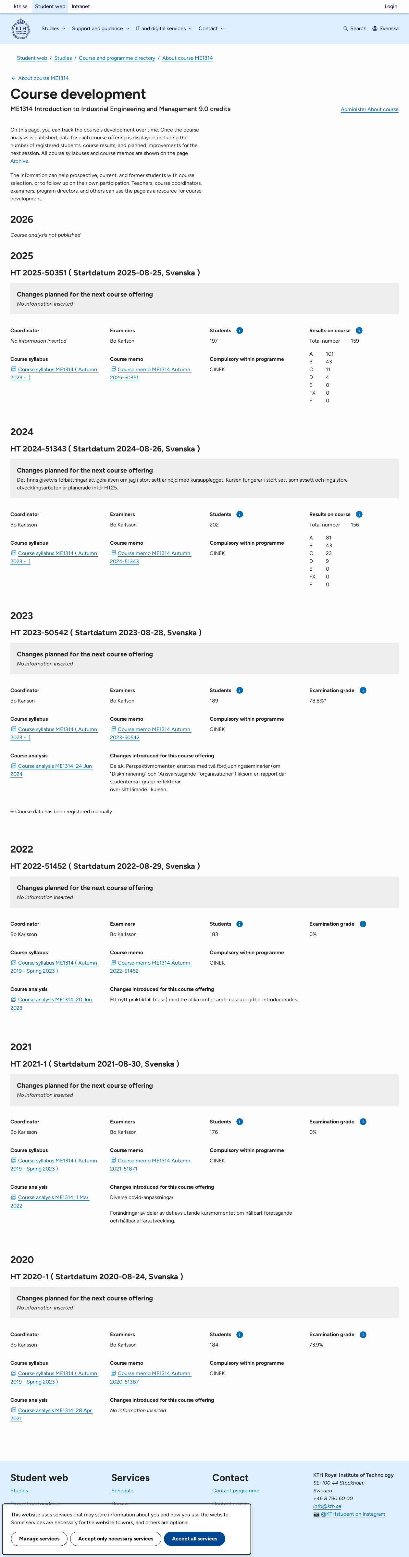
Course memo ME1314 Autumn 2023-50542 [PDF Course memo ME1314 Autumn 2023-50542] (151, 733)
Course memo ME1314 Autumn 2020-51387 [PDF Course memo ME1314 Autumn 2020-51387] (151, 1377)
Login (391, 6)
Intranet (81, 6)
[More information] (239, 330)
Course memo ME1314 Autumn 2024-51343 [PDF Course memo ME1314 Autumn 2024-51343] (151, 557)
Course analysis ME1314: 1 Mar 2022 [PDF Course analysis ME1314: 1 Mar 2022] (50, 1201)
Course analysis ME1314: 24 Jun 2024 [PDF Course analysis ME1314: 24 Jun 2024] (51, 770)
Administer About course (370, 109)
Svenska (389, 28)
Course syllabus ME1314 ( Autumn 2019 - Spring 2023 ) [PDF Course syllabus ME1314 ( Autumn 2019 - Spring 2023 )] (54, 967)
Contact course (230, 1503)
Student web (50, 6)
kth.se (21, 6)
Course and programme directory (117, 58)
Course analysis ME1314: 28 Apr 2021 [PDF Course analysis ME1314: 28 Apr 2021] (51, 1414)
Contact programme (235, 1490)
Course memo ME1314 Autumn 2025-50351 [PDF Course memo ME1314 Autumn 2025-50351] (151, 373)
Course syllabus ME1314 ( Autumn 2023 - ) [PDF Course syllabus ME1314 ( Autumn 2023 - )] (54, 373)
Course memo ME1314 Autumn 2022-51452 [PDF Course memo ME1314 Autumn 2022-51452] (151, 967)
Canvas (119, 1503)
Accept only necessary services (115, 1539)
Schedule (122, 1490)
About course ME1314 (187, 58)
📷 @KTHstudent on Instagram (349, 1514)
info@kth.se (327, 1506)
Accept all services (194, 1539)
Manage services (39, 1539)
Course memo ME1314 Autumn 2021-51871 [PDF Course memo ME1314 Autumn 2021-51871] (151, 1165)
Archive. (19, 161)
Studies (63, 58)
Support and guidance (35, 1503)
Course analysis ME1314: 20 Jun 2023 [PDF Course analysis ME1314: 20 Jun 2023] (51, 1003)
